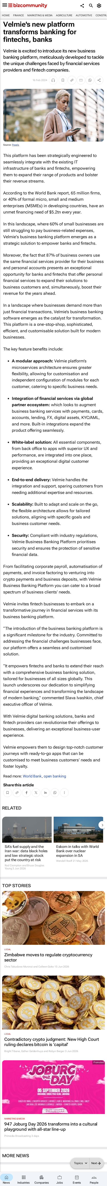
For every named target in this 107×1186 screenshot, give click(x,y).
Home (6, 15)
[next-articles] (102, 825)
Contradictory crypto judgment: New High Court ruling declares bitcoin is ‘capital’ (51, 1042)
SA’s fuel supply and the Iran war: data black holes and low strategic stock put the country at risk (26, 853)
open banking (55, 776)
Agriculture (64, 15)
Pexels (15, 144)
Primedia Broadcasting (17, 1135)
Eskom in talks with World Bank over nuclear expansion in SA (77, 851)
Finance (18, 15)
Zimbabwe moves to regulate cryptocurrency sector (48, 957)
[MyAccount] (99, 5)
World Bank (32, 776)
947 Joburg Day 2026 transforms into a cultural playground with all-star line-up (50, 1126)
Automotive (84, 15)
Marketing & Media (40, 15)
